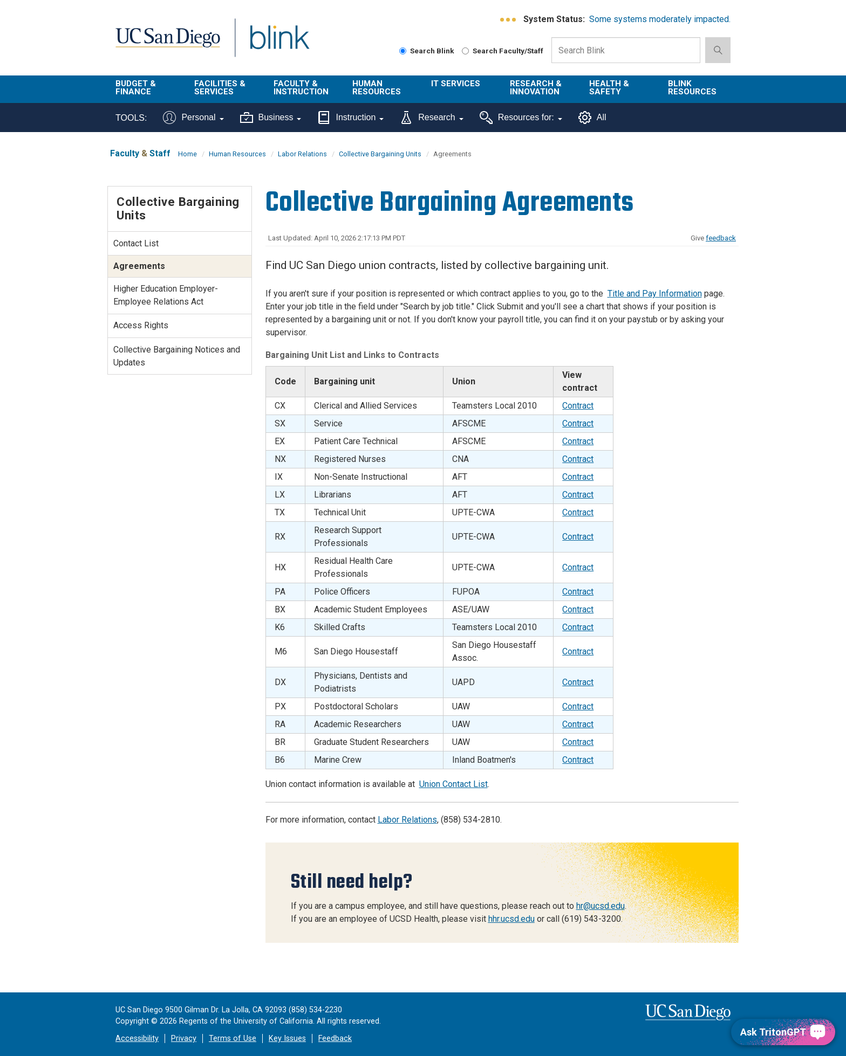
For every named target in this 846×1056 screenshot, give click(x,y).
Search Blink (426, 50)
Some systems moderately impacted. (660, 19)
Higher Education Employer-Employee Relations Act (165, 295)
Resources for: (521, 117)
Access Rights (140, 325)
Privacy (183, 1038)
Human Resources (376, 87)
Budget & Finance (135, 87)
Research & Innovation (536, 87)
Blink (279, 43)
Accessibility (137, 1038)
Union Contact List (453, 784)
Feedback (335, 1038)
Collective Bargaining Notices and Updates (176, 356)
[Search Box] (625, 50)
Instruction (350, 117)
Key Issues (287, 1038)
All (592, 117)
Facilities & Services (219, 87)
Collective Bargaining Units (380, 154)
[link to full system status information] (508, 19)
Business (271, 117)
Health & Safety (609, 87)
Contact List (136, 243)
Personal (193, 117)
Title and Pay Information (655, 293)
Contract (577, 406)
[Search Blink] (402, 50)
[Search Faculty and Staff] (465, 50)
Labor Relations (302, 154)
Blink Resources (692, 87)
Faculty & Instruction (301, 87)
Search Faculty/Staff (502, 50)
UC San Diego (167, 43)
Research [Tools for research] (431, 117)
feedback (721, 238)
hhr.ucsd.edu (511, 919)
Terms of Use (232, 1038)
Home (187, 154)
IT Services (455, 83)
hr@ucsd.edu (600, 906)
